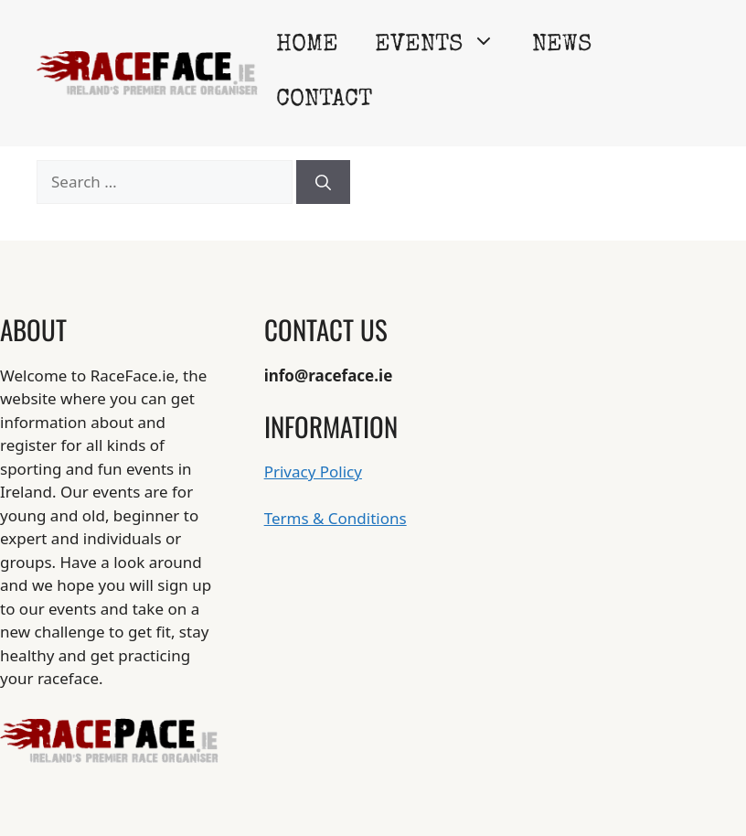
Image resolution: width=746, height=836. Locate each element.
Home (307, 46)
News (561, 46)
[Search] (323, 182)
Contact (324, 101)
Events (444, 45)
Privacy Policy (313, 471)
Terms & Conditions (335, 518)
